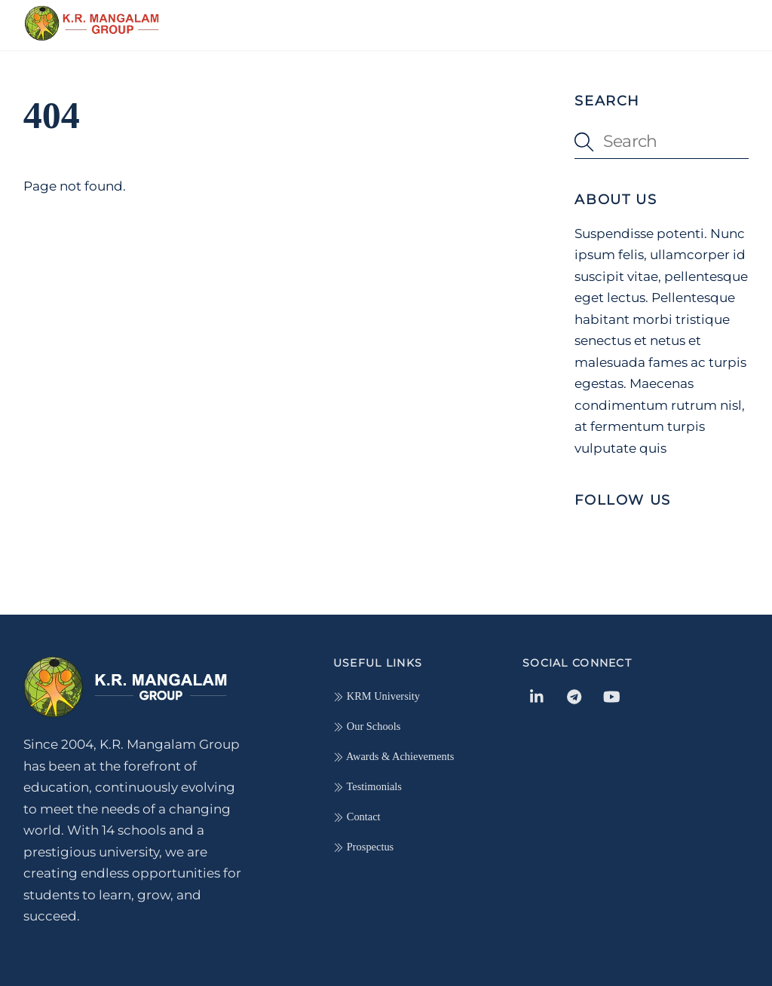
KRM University (376, 696)
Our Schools (367, 726)
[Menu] (726, 20)
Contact (357, 816)
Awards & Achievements (394, 756)
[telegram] (574, 694)
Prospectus (363, 847)
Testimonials (367, 786)
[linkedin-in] (537, 694)
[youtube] (611, 694)
